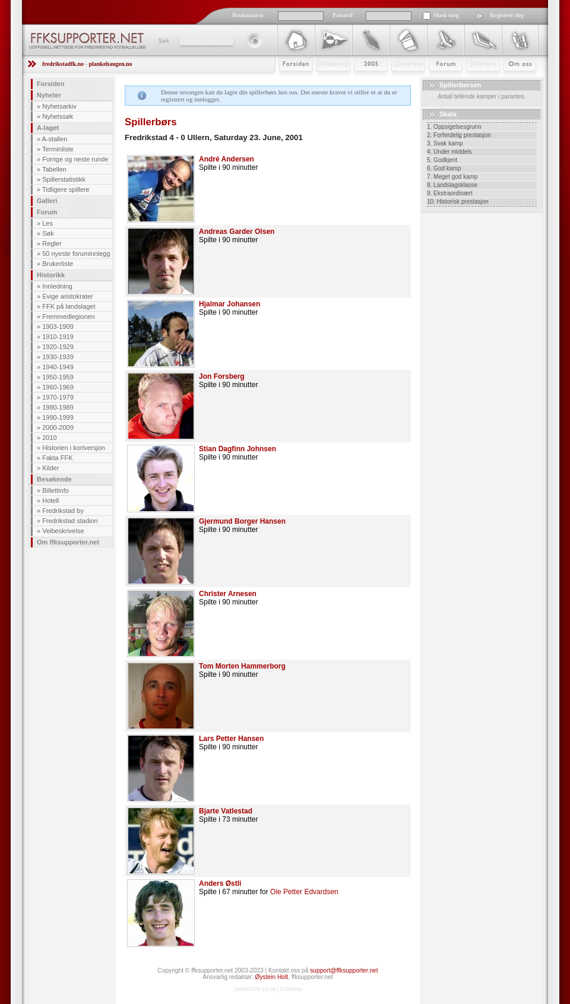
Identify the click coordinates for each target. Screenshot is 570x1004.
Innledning (57, 286)
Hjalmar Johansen (229, 304)
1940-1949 (58, 366)
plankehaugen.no (110, 64)
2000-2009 (58, 427)
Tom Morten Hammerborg (242, 666)
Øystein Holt (271, 977)
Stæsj (399, 81)
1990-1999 (58, 417)
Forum (437, 81)
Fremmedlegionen (68, 316)
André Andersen (226, 159)
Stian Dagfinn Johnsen (237, 449)
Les (47, 223)
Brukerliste (57, 263)
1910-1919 (58, 336)
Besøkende (54, 479)
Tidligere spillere (66, 189)
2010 (49, 437)
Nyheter (49, 95)
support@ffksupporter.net (344, 970)
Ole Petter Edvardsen (304, 892)
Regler (51, 243)
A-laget (48, 127)
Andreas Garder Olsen (236, 231)
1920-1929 (58, 346)
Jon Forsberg (222, 376)
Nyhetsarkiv (59, 106)
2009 (360, 81)
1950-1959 (58, 377)
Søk (163, 40)
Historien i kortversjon (73, 447)
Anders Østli (220, 883)
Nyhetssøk (57, 116)
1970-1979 (58, 397)
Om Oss (515, 81)
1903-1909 (58, 326)
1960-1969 (58, 387)
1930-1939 (58, 356)
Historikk (51, 274)
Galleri (474, 81)
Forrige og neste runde (75, 159)
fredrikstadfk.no (63, 64)
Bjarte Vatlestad (225, 811)
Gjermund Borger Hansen (242, 521)
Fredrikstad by (63, 510)
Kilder (50, 467)
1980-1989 (58, 407)
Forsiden (291, 81)
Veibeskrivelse (63, 530)
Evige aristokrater (67, 296)
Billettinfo (55, 490)
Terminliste (58, 149)
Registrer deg (507, 15)
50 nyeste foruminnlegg (76, 253)
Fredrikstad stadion (70, 520)
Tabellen (54, 169)
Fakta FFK (57, 457)
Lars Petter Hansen (231, 738)
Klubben (328, 81)
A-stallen (55, 138)
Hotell (50, 500)
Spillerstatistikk (64, 179)
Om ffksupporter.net (68, 542)
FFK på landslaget (68, 306)
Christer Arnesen (227, 594)
